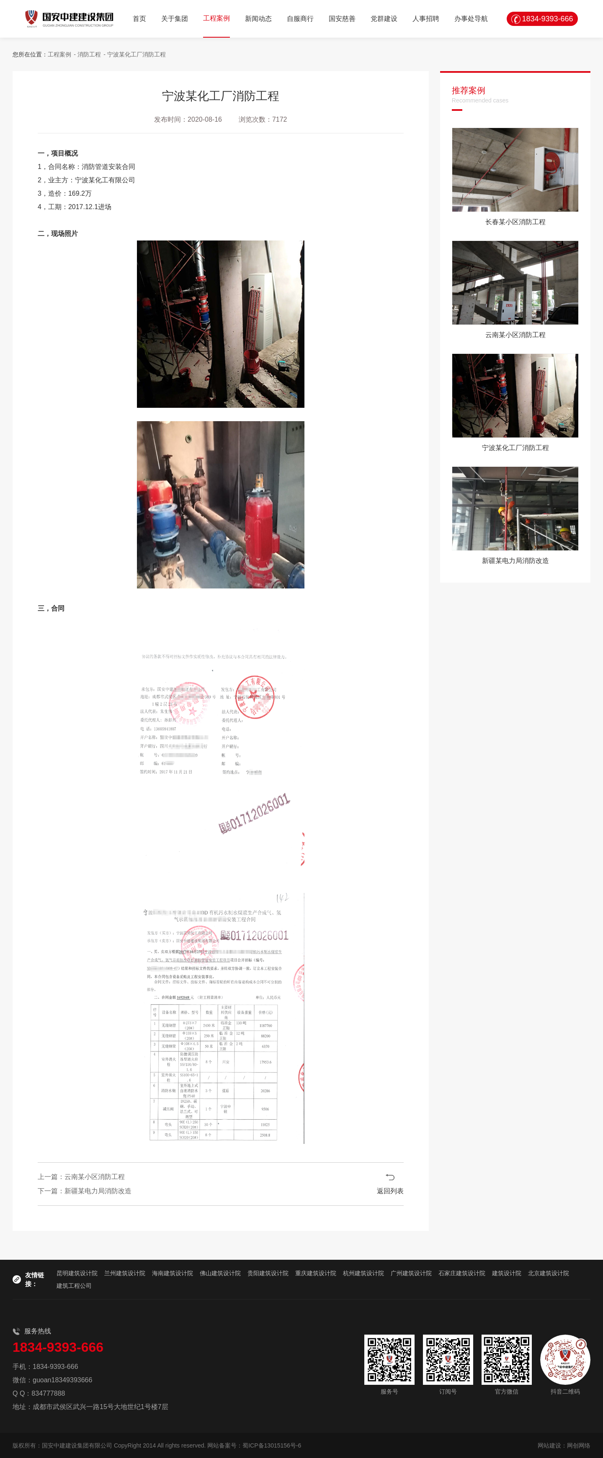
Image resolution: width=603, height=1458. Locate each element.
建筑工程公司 (74, 1285)
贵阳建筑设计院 (268, 1273)
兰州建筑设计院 (124, 1273)
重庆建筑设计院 (315, 1273)
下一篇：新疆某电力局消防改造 (84, 1191)
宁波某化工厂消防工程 (136, 54)
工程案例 (216, 18)
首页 (139, 18)
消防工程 (89, 54)
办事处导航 (471, 18)
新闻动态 (258, 18)
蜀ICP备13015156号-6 (271, 1445)
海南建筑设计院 (172, 1273)
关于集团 (174, 18)
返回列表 (390, 1191)
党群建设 (384, 18)
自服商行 (300, 18)
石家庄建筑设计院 (461, 1273)
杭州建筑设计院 (363, 1273)
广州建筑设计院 (411, 1273)
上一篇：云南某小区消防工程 (81, 1176)
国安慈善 (342, 18)
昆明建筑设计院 (77, 1273)
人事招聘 (425, 18)
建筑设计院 (506, 1273)
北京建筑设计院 (548, 1273)
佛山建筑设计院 (220, 1273)
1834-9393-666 (547, 19)
